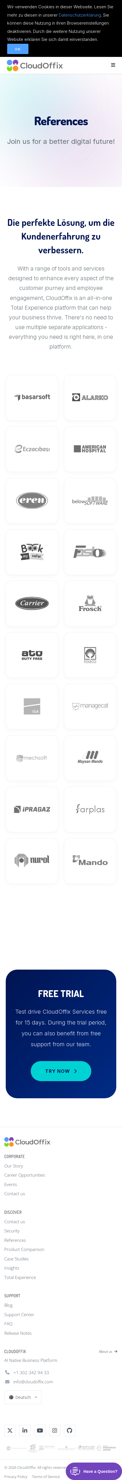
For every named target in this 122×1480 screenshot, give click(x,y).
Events (10, 1184)
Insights (11, 1268)
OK (18, 49)
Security (12, 1231)
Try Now (61, 1071)
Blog (8, 1305)
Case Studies (16, 1259)
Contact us (14, 1193)
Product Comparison (24, 1249)
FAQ (8, 1323)
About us (108, 1351)
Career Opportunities (24, 1175)
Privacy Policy (16, 1476)
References (15, 1240)
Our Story (13, 1166)
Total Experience (20, 1277)
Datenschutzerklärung (80, 15)
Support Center (19, 1314)
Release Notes (18, 1333)
